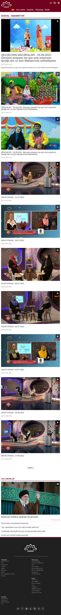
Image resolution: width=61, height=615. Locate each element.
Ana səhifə (20, 10)
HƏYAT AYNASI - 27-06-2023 (12, 456)
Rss (2, 604)
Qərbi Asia (4, 570)
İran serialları (35, 566)
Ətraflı (30, 468)
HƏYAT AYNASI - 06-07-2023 (12, 283)
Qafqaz (3, 568)
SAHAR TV (30, 548)
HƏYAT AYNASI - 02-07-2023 (12, 370)
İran (2, 563)
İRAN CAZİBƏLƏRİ (37, 570)
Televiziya (39, 10)
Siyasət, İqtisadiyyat (37, 568)
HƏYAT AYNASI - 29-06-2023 (12, 413)
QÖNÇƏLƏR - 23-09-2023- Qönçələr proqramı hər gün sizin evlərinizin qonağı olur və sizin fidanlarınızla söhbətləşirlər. (28, 153)
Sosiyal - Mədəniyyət (37, 563)
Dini (33, 564)
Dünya (3, 572)
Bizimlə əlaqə (5, 602)
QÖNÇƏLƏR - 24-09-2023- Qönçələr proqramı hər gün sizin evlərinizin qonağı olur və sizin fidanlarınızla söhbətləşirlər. (28, 108)
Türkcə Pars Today (37, 592)
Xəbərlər (30, 10)
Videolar (3, 576)
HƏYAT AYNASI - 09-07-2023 (12, 240)
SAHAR (7, 5)
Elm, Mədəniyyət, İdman (8, 574)
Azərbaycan (4, 564)
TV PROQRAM (36, 574)
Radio (47, 10)
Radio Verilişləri (36, 583)
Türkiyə (3, 566)
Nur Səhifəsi (35, 581)
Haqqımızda (35, 572)
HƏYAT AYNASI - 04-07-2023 (12, 327)
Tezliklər (34, 587)
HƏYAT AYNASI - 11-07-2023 (12, 197)
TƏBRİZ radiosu (36, 589)
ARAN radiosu (36, 590)
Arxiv (33, 585)
